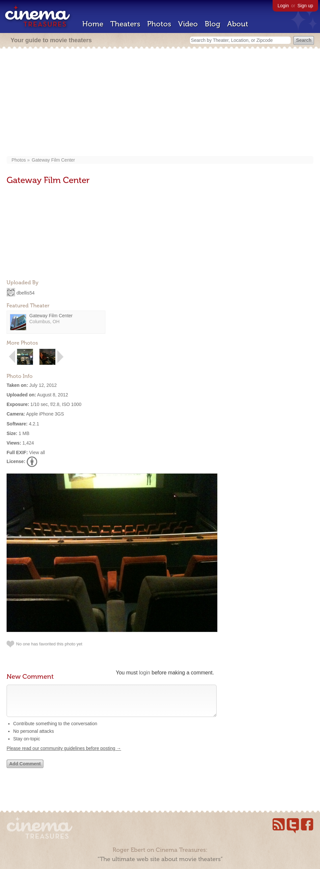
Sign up (305, 5)
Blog (212, 23)
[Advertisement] (160, 103)
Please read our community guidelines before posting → (64, 755)
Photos (159, 23)
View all (37, 452)
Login (283, 5)
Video (188, 23)
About (237, 23)
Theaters (125, 23)
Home (92, 23)
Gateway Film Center (53, 160)
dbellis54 (25, 292)
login (144, 672)
